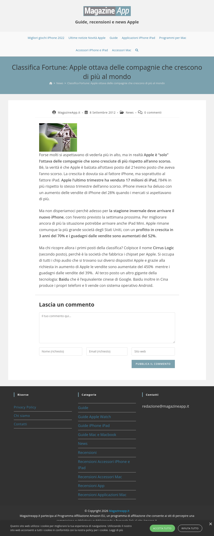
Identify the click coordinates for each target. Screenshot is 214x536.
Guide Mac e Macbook (97, 434)
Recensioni (87, 452)
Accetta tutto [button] (162, 528)
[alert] (107, 528)
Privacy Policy (25, 407)
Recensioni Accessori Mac (100, 476)
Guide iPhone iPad (94, 425)
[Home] (50, 83)
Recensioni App (91, 485)
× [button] (210, 524)
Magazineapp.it (119, 511)
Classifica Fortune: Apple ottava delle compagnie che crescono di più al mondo (116, 83)
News (130, 112)
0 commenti (153, 112)
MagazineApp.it (69, 112)
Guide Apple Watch (94, 416)
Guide (83, 407)
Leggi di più (116, 530)
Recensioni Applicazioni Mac (102, 494)
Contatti (20, 424)
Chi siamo (22, 415)
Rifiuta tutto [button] (190, 528)
